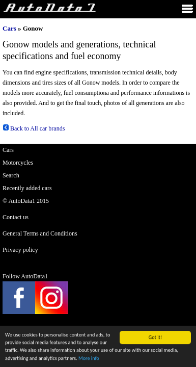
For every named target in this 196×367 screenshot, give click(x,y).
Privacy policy (20, 249)
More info (88, 358)
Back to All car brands (34, 128)
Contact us (16, 217)
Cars (9, 28)
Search (11, 175)
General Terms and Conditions (40, 233)
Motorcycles (18, 162)
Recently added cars (27, 188)
